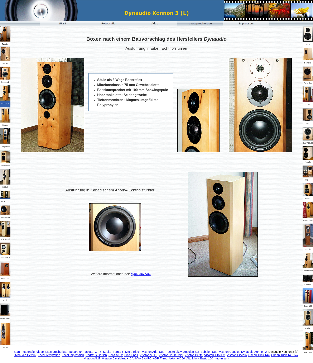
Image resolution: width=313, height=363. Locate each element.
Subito (107, 351)
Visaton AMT (92, 358)
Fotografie (28, 351)
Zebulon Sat (191, 351)
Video (40, 351)
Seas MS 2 (116, 355)
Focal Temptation (49, 355)
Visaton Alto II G (214, 355)
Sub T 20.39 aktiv (170, 351)
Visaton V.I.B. (148, 355)
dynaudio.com (141, 274)
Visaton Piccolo (237, 355)
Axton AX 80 (177, 358)
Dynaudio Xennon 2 (254, 351)
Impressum (222, 358)
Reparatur (75, 351)
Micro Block (132, 351)
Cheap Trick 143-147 (284, 355)
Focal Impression (73, 355)
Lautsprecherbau (56, 351)
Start (17, 351)
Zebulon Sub (209, 351)
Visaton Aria (149, 351)
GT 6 (98, 351)
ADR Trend (160, 358)
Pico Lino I (131, 355)
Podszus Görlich (96, 355)
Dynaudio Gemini (25, 355)
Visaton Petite (194, 355)
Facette (88, 351)
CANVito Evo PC (140, 358)
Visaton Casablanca (115, 358)
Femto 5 (118, 351)
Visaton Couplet (229, 351)
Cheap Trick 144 (259, 355)
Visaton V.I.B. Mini (171, 355)
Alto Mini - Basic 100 (199, 358)
